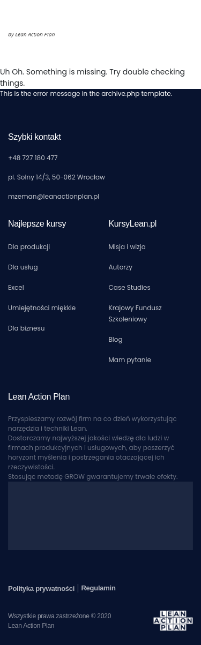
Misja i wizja (127, 246)
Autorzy (121, 267)
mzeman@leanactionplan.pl (53, 196)
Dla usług (23, 267)
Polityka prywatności (42, 588)
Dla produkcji (29, 246)
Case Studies (130, 287)
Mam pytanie (130, 359)
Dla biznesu (26, 328)
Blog (116, 339)
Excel (16, 287)
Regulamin (98, 588)
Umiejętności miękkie (42, 307)
